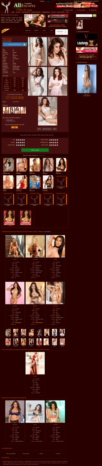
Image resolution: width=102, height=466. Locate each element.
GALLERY (18, 12)
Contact (41, 453)
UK (48, 1)
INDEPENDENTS (46, 12)
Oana (8, 345)
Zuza (23, 336)
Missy (62, 336)
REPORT (34, 31)
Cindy (54, 345)
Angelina (15, 345)
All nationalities (47, 231)
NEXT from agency (47, 129)
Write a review (35, 149)
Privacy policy (26, 453)
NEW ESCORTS (26, 12)
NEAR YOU (26, 31)
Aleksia (62, 345)
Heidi (54, 336)
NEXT (42, 31)
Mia (39, 336)
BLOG (67, 12)
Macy (23, 345)
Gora (31, 345)
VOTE (49, 31)
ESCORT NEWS (60, 12)
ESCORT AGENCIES (36, 12)
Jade (39, 345)
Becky (46, 336)
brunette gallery (9, 118)
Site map (58, 453)
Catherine (8, 336)
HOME (12, 12)
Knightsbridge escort (10, 119)
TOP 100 (53, 12)
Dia (47, 344)
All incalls (41, 231)
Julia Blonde (15, 336)
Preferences (87, 18)
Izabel (31, 336)
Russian (14, 64)
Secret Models (16, 100)
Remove (79, 29)
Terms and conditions (11, 453)
